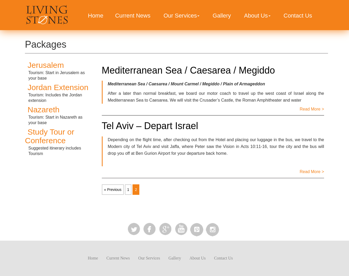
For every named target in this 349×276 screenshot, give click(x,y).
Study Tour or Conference (49, 136)
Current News (132, 15)
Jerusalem (46, 65)
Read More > (312, 109)
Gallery (222, 15)
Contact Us (298, 15)
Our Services (181, 15)
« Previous (112, 189)
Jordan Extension (58, 87)
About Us (257, 15)
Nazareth (44, 109)
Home (95, 15)
